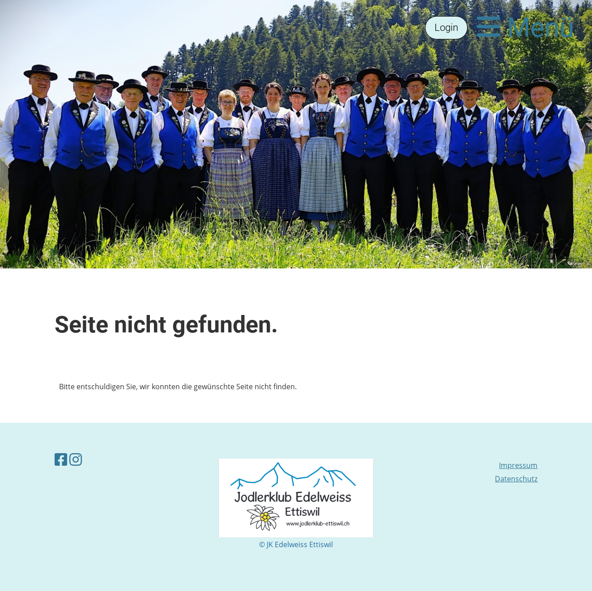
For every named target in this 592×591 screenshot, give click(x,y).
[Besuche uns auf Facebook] (61, 459)
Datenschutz (516, 479)
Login (446, 27)
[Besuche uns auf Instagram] (75, 459)
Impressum (518, 465)
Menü (525, 27)
